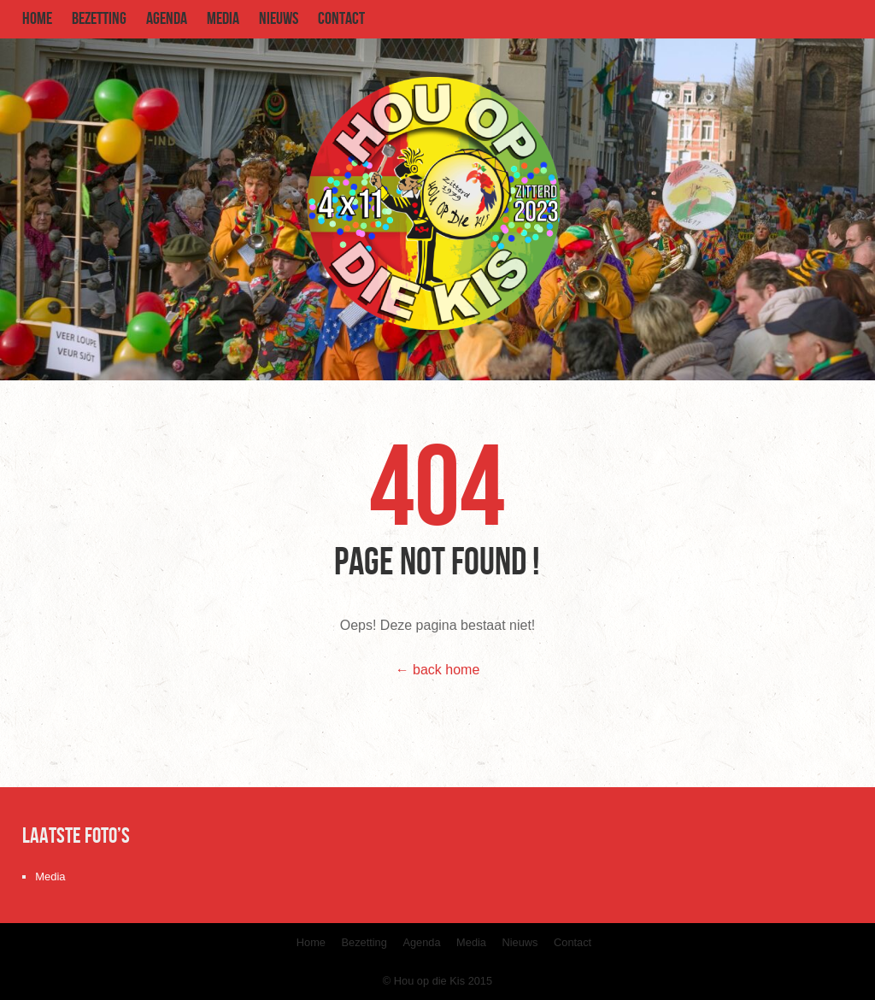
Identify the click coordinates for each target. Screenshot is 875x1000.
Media (223, 19)
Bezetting (99, 19)
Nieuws (278, 19)
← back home (438, 669)
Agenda (166, 19)
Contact (341, 19)
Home (37, 19)
